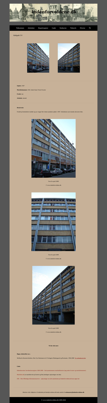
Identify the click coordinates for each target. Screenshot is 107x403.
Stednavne (63, 28)
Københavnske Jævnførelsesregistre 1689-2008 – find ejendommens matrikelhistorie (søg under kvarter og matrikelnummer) (51, 370)
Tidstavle (73, 28)
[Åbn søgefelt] (90, 28)
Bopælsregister (43, 28)
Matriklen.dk (20, 374)
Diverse (82, 28)
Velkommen (20, 28)
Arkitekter (31, 28)
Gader (54, 28)
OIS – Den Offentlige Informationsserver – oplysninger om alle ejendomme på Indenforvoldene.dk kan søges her (48, 378)
